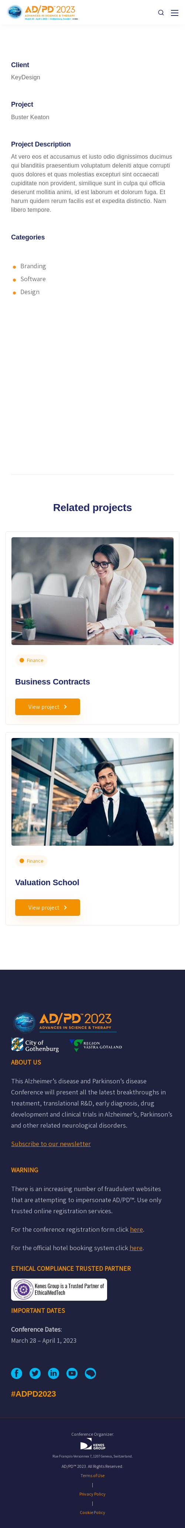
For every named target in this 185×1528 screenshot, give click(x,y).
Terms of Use (92, 1475)
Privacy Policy (92, 1494)
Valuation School (47, 882)
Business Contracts (52, 681)
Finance (35, 660)
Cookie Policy (92, 1512)
